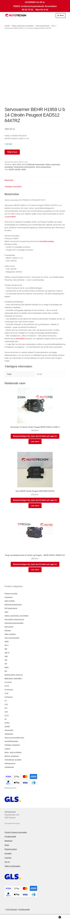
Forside (7, 26)
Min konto (11, 918)
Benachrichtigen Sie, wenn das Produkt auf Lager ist (35, 436)
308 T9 (7, 652)
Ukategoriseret (10, 763)
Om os (7, 862)
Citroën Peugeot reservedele (16, 832)
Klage (7, 845)
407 (6, 664)
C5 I (6, 708)
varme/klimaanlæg (46, 241)
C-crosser (8, 682)
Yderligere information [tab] (13, 187)
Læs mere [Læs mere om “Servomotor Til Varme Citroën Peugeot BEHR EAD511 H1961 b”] (35, 441)
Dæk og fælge (10, 601)
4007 (6, 656)
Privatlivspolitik (10, 836)
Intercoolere (9, 627)
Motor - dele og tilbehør (13, 752)
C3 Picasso (9, 697)
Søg (35, 918)
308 (6, 649)
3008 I (7, 641)
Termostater (9, 730)
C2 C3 (7, 686)
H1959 (23, 169)
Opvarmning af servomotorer (24, 167)
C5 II (6, 712)
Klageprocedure (11, 849)
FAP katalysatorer (11, 608)
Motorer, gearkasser (12, 756)
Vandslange (9, 734)
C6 (6, 719)
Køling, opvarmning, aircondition (23, 26)
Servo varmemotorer (43, 26)
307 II (53, 26)
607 (6, 671)
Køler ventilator (10, 634)
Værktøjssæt (9, 767)
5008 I (7, 667)
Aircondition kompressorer (14, 619)
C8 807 (7, 723)
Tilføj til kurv (12, 152)
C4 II (6, 704)
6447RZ (17, 169)
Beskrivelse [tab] (9, 180)
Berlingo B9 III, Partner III (14, 675)
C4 (23, 164)
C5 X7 (7, 715)
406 (6, 660)
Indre (6, 612)
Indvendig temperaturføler (14, 623)
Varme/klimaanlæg (11, 741)
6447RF (11, 169)
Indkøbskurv (54, 917)
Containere (9, 597)
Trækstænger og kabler (13, 760)
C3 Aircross (9, 689)
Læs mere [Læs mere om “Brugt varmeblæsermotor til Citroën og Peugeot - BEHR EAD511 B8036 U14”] (35, 570)
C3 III (6, 693)
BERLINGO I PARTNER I (13, 678)
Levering (8, 858)
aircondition (11, 217)
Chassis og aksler (11, 593)
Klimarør (8, 630)
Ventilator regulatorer (12, 745)
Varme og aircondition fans (14, 737)
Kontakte (8, 853)
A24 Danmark (11, 909)
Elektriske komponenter (36, 164)
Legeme (7, 749)
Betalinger (8, 841)
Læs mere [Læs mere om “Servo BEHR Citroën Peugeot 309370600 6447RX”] (35, 506)
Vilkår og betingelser (12, 866)
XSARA (7, 726)
